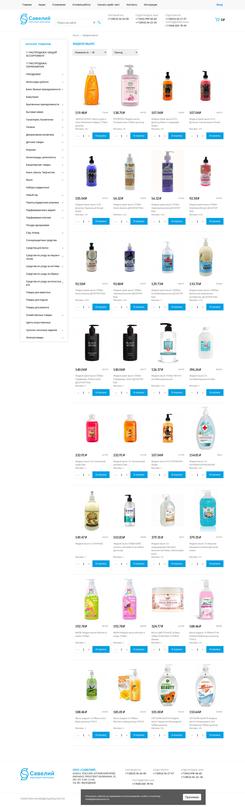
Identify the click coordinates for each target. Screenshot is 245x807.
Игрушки (31, 149)
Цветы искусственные (38, 322)
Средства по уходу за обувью (42, 273)
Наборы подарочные (37, 187)
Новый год (32, 194)
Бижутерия (32, 96)
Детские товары (35, 142)
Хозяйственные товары (39, 314)
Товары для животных (38, 292)
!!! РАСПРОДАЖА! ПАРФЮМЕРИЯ (36, 65)
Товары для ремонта (37, 307)
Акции (41, 4)
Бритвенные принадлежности (42, 104)
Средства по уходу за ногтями (42, 266)
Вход (220, 4)
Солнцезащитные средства (41, 240)
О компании (58, 4)
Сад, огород (32, 232)
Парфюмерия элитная (38, 217)
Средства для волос (37, 247)
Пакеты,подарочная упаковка (42, 202)
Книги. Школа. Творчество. (40, 172)
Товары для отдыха (37, 299)
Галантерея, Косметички (39, 119)
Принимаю (192, 797)
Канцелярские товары (38, 164)
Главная (27, 4)
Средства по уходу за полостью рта (43, 283)
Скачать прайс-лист (108, 4)
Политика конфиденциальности (42, 798)
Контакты (132, 4)
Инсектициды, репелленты (41, 157)
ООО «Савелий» (84, 769)
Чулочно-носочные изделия (41, 330)
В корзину (101, 135)
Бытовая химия (34, 111)
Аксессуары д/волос (37, 81)
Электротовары (34, 337)
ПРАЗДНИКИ (33, 74)
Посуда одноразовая (37, 225)
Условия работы (81, 4)
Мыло (29, 179)
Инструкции (150, 4)
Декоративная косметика (40, 134)
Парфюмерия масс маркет (41, 210)
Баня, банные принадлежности (43, 89)
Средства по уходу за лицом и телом (42, 257)
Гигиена (30, 126)
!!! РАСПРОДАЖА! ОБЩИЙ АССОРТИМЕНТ (41, 54)
